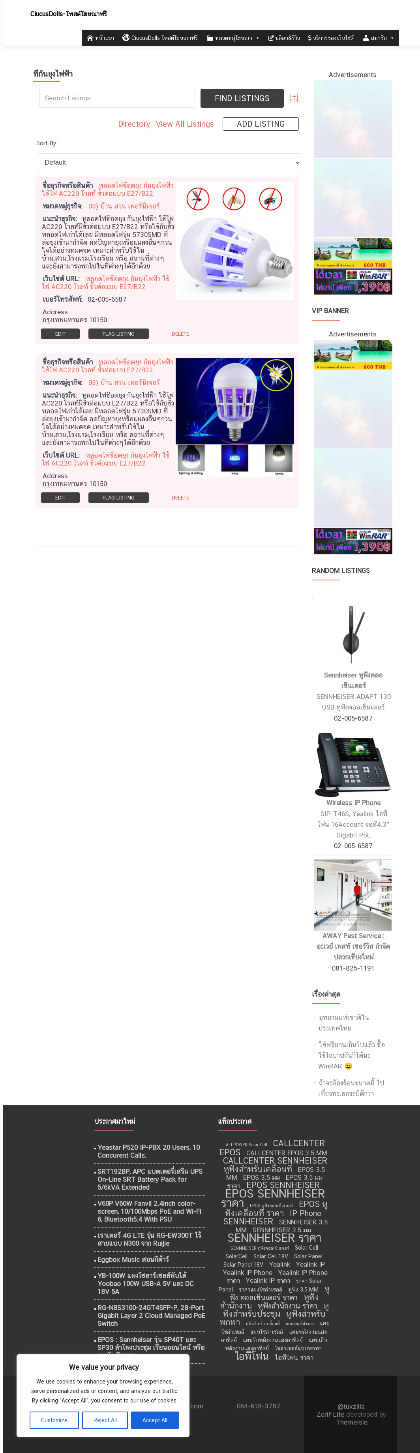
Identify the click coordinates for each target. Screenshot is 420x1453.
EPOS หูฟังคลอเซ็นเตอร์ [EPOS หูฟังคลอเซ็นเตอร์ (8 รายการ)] (271, 1205)
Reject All (105, 1420)
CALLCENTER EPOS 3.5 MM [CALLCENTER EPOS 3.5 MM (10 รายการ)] (286, 1153)
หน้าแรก (100, 38)
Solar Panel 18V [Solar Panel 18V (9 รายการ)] (243, 1265)
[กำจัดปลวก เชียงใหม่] (352, 198)
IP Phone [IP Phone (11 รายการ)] (305, 1213)
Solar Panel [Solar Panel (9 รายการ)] (308, 1256)
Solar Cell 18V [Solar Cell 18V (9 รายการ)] (270, 1256)
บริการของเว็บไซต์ (331, 38)
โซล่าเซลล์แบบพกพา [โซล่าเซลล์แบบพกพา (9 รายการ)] (298, 1348)
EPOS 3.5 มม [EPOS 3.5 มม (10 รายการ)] (261, 1177)
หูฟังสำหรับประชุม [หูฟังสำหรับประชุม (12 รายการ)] (276, 1310)
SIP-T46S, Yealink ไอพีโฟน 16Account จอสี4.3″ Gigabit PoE (353, 824)
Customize (54, 1420)
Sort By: (47, 142)
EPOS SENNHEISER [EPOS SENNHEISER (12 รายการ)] (283, 1185)
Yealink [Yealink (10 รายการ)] (279, 1264)
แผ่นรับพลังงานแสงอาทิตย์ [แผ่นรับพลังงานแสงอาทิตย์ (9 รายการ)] (273, 1340)
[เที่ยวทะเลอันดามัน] (352, 252)
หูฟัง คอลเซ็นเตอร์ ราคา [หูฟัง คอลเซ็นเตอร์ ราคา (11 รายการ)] (280, 1293)
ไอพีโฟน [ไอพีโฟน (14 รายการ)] (252, 1356)
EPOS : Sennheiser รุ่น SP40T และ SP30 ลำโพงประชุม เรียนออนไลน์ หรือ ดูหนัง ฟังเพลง (151, 1347)
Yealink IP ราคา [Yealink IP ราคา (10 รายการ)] (268, 1280)
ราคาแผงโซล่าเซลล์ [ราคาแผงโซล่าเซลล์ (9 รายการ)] (260, 1289)
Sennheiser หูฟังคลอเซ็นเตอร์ (353, 680)
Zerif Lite (331, 1414)
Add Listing (261, 124)
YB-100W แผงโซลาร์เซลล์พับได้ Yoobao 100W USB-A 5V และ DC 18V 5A (146, 1283)
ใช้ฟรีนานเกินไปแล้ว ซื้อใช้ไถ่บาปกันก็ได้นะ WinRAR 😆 (351, 1055)
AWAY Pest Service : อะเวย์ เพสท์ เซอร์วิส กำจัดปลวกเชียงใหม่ (353, 946)
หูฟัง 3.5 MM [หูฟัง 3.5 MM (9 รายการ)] (303, 1289)
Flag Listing (119, 334)
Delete (180, 334)
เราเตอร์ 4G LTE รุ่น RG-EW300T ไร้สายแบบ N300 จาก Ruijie (149, 1239)
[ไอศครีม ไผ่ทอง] (352, 119)
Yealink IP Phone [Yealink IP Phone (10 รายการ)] (247, 1273)
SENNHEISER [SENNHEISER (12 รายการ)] (248, 1221)
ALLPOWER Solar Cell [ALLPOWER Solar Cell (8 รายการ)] (246, 1144)
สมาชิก (378, 38)
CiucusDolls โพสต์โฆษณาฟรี (160, 38)
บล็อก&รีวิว (284, 38)
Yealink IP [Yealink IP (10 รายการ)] (310, 1264)
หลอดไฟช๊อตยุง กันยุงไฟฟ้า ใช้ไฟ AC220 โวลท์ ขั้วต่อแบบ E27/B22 (107, 189)
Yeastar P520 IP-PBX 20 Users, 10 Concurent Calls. (149, 1151)
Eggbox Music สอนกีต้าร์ (133, 1259)
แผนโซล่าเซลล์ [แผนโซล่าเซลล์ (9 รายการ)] (266, 1332)
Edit (60, 334)
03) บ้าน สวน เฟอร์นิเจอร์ (124, 206)
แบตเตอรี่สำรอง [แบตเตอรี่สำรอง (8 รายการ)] (300, 1323)
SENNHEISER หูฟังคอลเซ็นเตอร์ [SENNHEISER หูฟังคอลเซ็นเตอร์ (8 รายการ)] (260, 1248)
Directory (134, 124)
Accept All (154, 1420)
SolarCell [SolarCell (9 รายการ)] (237, 1256)
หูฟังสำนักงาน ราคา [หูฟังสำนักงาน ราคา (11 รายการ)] (287, 1305)
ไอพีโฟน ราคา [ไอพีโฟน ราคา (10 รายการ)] (294, 1357)
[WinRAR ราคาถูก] (352, 281)
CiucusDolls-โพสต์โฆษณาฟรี (68, 14)
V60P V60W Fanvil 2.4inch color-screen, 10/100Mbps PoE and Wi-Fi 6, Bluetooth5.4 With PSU (149, 1211)
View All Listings (185, 124)
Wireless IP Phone (353, 803)
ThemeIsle (352, 1422)
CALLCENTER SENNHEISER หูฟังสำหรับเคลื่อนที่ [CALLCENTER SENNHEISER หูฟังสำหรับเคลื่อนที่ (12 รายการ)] (275, 1165)
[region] (102, 1395)
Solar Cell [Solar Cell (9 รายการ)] (306, 1248)
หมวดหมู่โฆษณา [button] (233, 38)
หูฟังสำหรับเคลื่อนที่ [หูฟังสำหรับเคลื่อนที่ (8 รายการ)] (263, 1323)
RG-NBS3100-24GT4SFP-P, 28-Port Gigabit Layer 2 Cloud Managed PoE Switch (151, 1315)
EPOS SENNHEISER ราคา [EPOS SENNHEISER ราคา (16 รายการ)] (273, 1198)
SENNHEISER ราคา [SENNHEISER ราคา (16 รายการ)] (274, 1238)
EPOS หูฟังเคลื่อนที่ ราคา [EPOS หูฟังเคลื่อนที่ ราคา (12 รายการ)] (276, 1208)
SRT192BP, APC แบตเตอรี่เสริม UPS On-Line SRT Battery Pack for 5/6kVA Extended (150, 1179)
